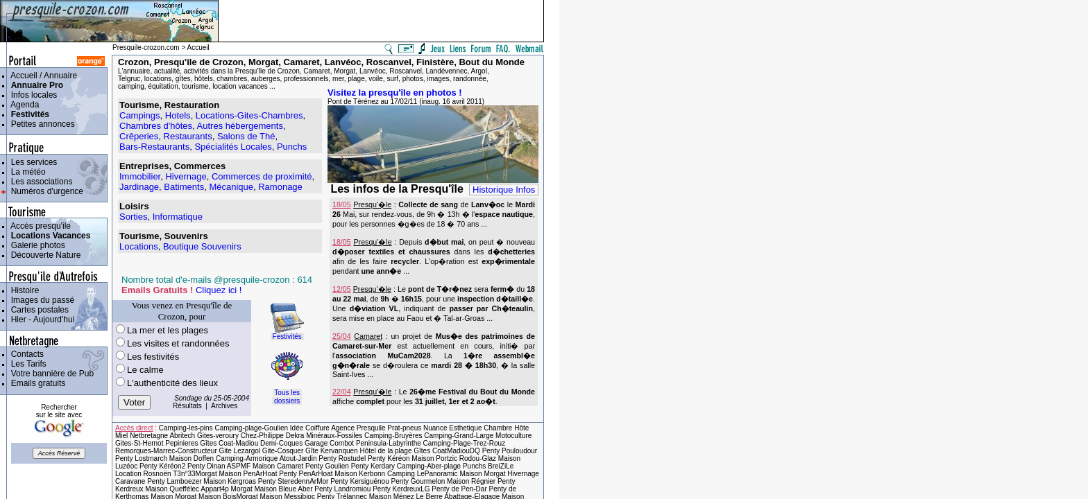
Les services (31, 162)
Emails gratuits (35, 383)
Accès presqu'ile (38, 226)
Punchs (292, 146)
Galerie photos (35, 245)
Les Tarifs (26, 364)
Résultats (187, 406)
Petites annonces (40, 124)
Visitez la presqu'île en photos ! (395, 92)
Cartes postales (37, 310)
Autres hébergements (240, 126)
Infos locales (31, 95)
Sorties (133, 216)
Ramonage (280, 187)
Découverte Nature (43, 255)
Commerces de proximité (262, 176)
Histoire (22, 290)
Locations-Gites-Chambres (249, 115)
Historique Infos (504, 189)
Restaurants (188, 136)
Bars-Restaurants (154, 146)
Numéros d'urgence (44, 191)
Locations (138, 246)
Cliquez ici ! (218, 290)
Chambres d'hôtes (155, 126)
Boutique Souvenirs (202, 246)
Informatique (178, 216)
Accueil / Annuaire (41, 75)
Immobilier (139, 176)
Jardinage (139, 187)
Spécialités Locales (232, 146)
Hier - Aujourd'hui (40, 319)
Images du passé (40, 300)
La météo (26, 172)
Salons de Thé (246, 136)
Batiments (184, 187)
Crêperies (138, 136)
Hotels (178, 115)
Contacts (25, 354)
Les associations (39, 181)
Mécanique (231, 187)
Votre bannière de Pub (50, 373)
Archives (224, 406)
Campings (139, 115)
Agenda (22, 105)
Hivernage (185, 176)
